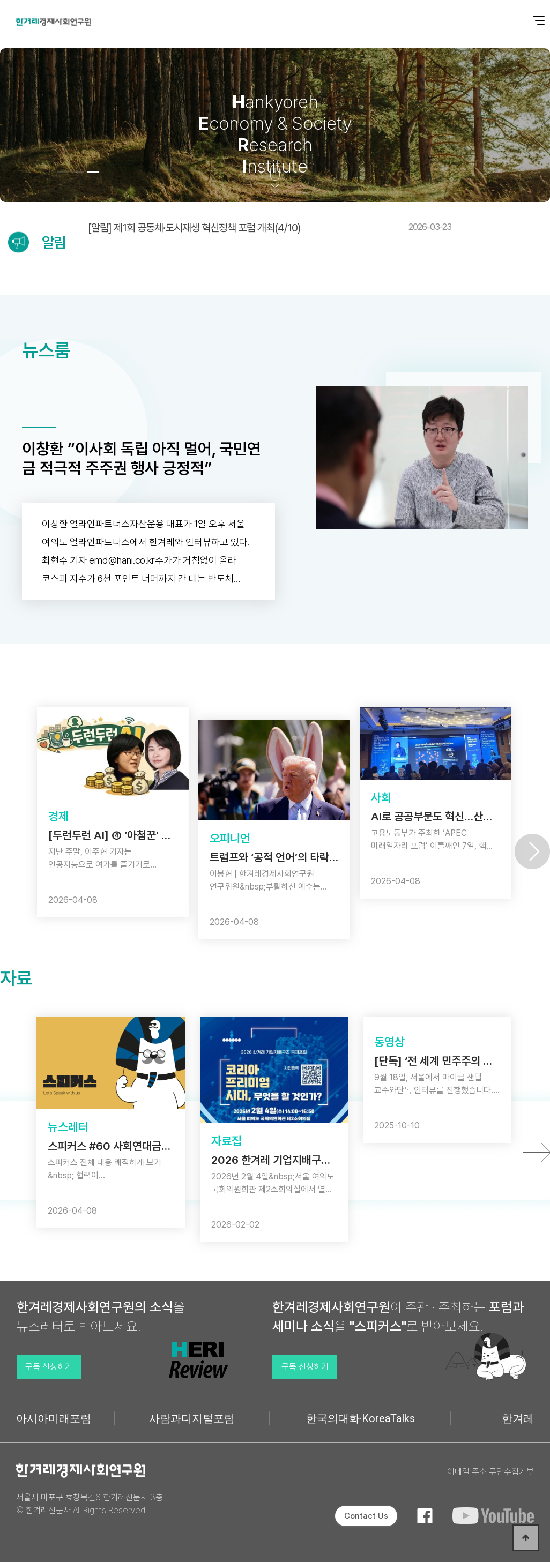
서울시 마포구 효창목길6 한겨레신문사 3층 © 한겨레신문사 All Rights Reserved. (89, 1503)
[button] (63, 172)
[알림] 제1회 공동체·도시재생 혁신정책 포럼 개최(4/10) (269, 227)
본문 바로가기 (0, 0)
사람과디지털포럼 (192, 1418)
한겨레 (518, 1418)
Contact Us (366, 1516)
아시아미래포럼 (53, 1418)
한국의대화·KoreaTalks (360, 1418)
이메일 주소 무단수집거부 (490, 1472)
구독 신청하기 (48, 1367)
